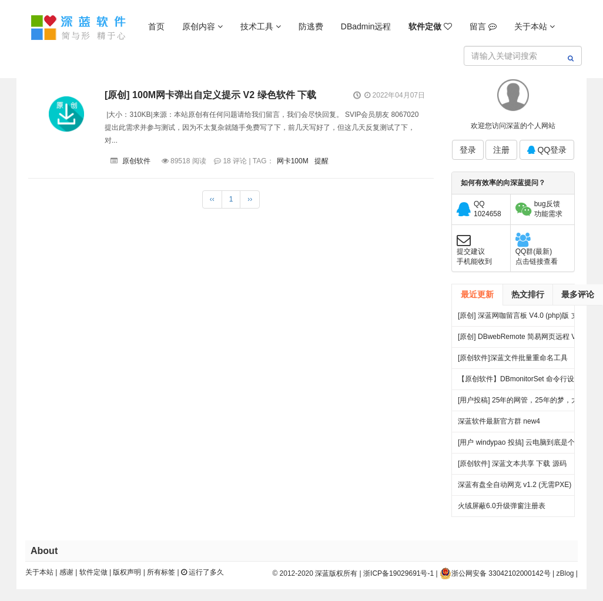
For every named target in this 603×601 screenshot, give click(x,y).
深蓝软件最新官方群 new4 (499, 421)
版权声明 (127, 572)
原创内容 (202, 26)
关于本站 (534, 26)
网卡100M (293, 161)
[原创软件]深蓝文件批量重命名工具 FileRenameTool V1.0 (513, 361)
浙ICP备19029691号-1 (398, 573)
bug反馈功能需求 (548, 209)
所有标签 (161, 572)
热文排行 (527, 294)
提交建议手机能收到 (474, 256)
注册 (501, 150)
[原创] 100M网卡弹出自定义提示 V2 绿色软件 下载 (210, 95)
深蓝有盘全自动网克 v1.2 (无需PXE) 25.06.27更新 (514, 488)
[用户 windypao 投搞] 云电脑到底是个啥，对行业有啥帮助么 (516, 445)
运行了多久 (202, 572)
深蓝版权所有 (336, 573)
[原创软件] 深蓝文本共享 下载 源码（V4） (512, 466)
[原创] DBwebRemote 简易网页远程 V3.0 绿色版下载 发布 (522, 340)
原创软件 (136, 161)
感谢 (66, 572)
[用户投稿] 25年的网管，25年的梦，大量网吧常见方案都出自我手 (521, 403)
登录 (468, 150)
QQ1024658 (487, 209)
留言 (483, 26)
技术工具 (260, 26)
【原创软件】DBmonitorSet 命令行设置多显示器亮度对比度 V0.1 (519, 382)
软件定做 (93, 572)
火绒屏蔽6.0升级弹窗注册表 (501, 506)
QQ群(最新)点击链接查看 (536, 256)
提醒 (321, 161)
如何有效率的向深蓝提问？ (503, 183)
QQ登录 (547, 150)
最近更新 (477, 294)
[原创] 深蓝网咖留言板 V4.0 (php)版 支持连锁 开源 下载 (521, 318)
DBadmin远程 (366, 26)
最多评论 (577, 294)
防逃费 (311, 26)
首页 (156, 26)
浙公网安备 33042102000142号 (495, 573)
